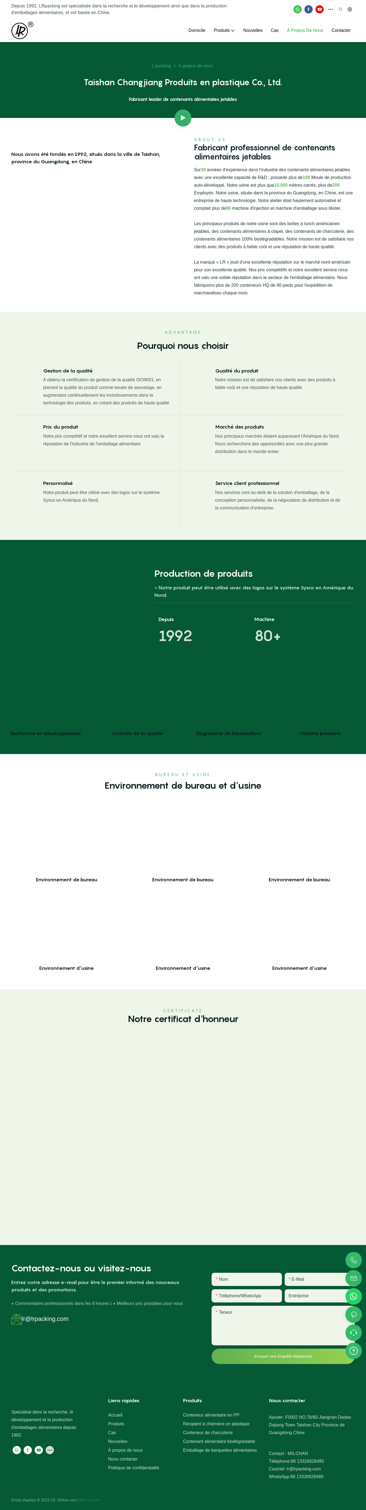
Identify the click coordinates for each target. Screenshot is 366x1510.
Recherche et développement (46, 733)
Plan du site (90, 1500)
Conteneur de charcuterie (208, 1432)
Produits (116, 1423)
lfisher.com (68, 1500)
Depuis (166, 619)
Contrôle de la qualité (137, 733)
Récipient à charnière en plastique (216, 1423)
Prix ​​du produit (60, 427)
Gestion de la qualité (68, 371)
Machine (264, 619)
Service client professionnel (247, 483)
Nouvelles (117, 1441)
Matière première (320, 733)
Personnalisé (58, 483)
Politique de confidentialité (133, 1467)
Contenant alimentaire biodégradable (219, 1441)
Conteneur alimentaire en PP (211, 1415)
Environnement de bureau (66, 879)
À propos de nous (195, 66)
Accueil (115, 1415)
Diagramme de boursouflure (228, 733)
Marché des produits (239, 427)
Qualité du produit (237, 371)
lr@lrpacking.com (45, 1318)
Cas (112, 1432)
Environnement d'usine (66, 968)
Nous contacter (123, 1459)
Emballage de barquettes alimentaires (220, 1450)
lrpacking (161, 66)
